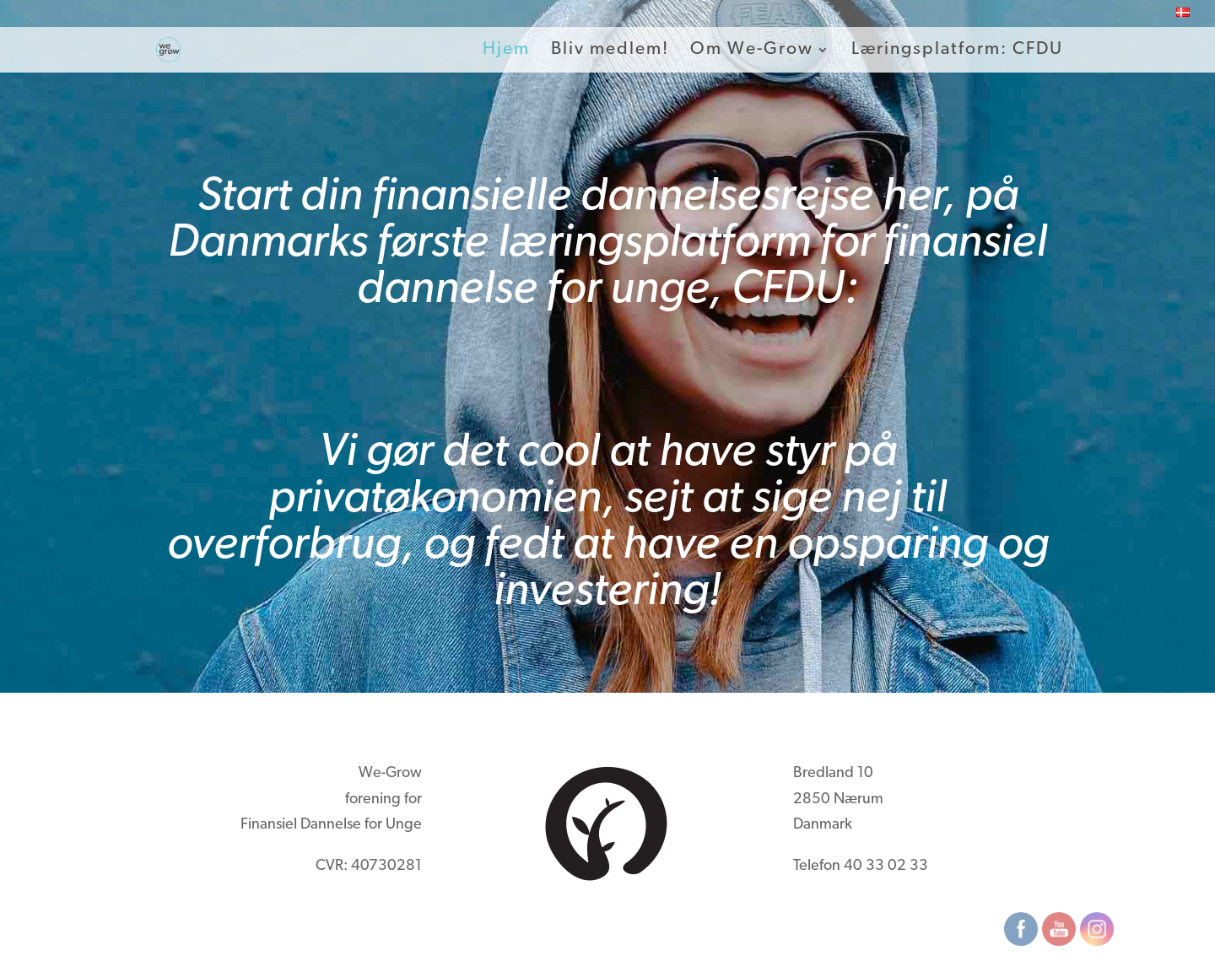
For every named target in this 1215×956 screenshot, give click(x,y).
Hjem (506, 50)
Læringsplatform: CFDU (957, 50)
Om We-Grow (751, 50)
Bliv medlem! (610, 50)
